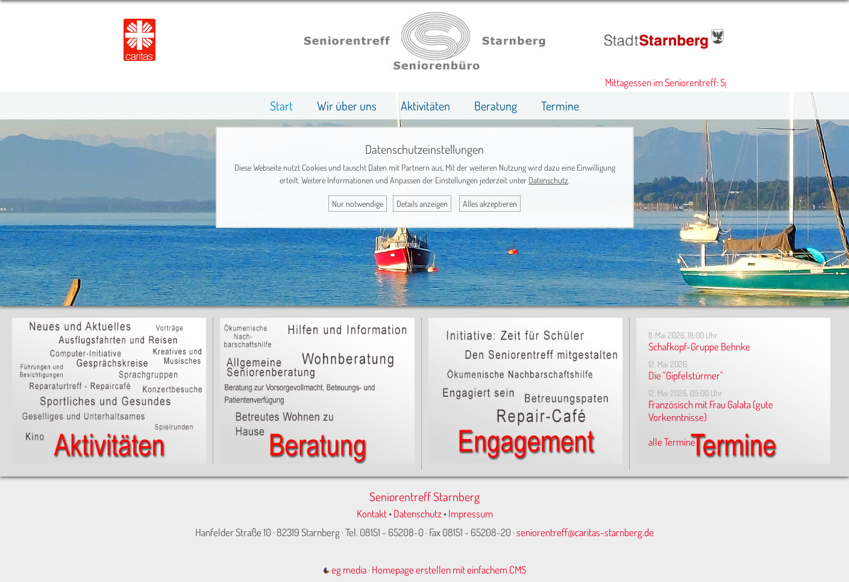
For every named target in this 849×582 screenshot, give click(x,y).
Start (281, 105)
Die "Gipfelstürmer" (685, 375)
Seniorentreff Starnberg (424, 496)
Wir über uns (347, 105)
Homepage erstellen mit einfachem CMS (449, 569)
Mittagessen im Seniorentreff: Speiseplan (686, 82)
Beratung (495, 105)
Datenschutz (417, 513)
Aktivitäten (425, 105)
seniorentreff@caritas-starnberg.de (585, 532)
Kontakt (372, 513)
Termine (560, 105)
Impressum (470, 513)
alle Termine (671, 441)
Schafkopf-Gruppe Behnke (699, 346)
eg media (345, 569)
